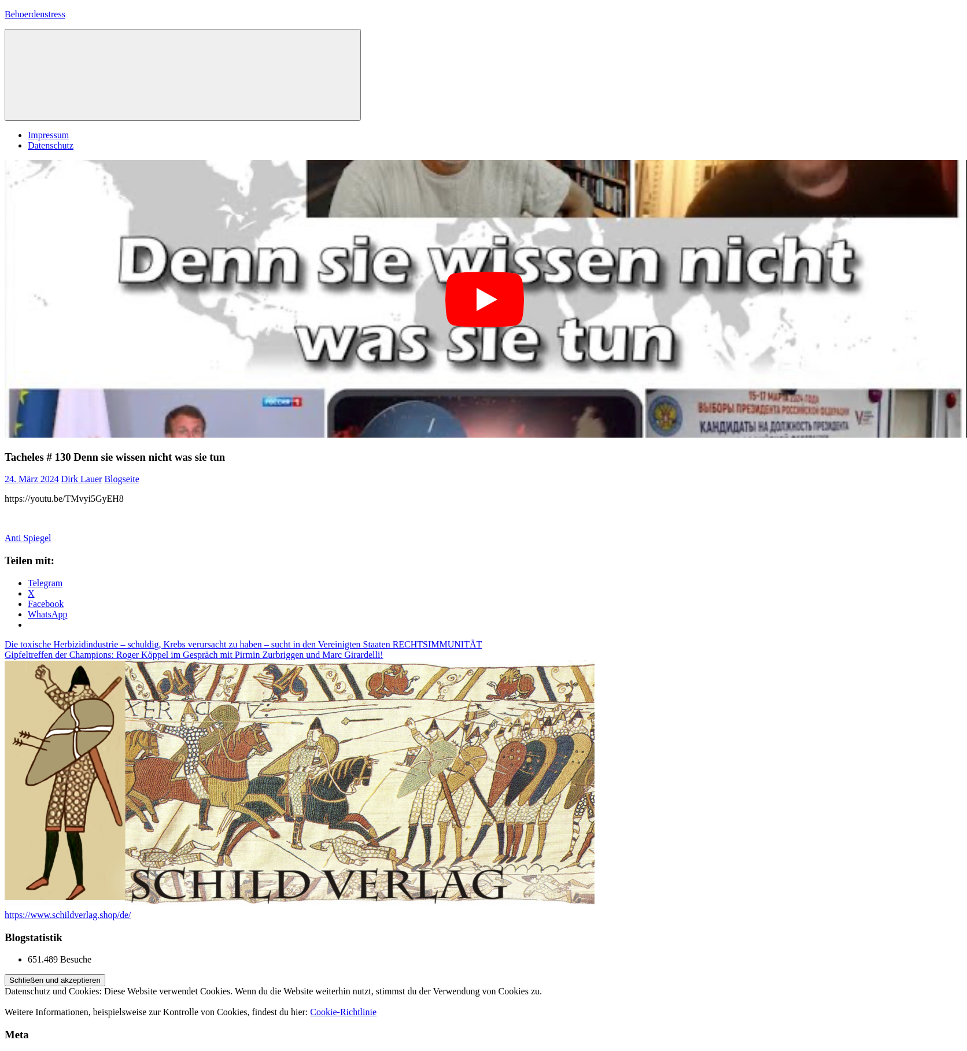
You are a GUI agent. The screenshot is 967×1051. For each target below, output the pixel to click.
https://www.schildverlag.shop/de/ (68, 915)
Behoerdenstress (35, 14)
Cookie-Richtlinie (343, 1012)
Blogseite (121, 479)
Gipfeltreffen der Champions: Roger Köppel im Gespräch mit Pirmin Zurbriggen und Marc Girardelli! (194, 655)
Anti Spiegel (28, 538)
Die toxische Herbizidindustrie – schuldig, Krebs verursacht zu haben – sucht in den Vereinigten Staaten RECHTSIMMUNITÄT (243, 644)
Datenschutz (50, 145)
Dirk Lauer (81, 479)
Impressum (48, 135)
